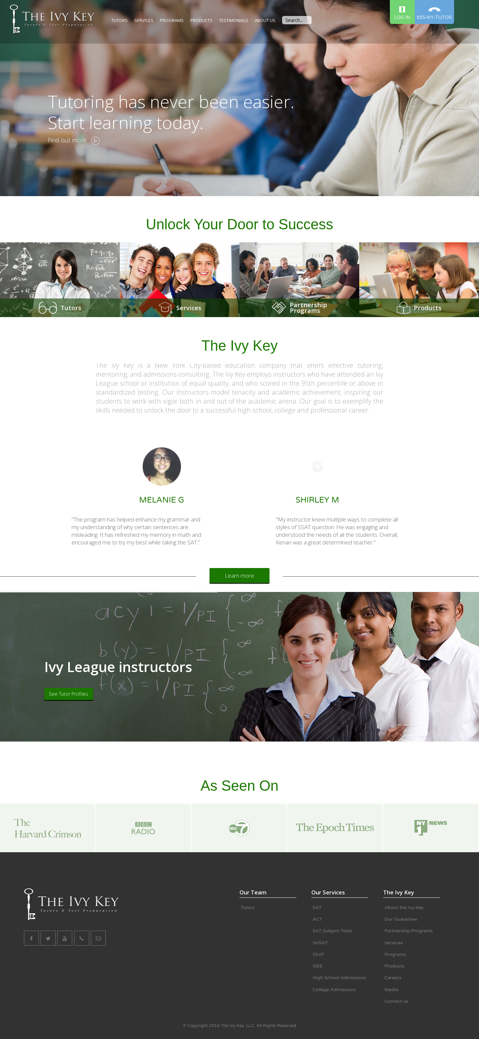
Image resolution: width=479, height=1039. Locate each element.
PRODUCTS (201, 20)
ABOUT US (265, 20)
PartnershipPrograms (308, 307)
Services (188, 307)
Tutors (71, 307)
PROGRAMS (172, 20)
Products (427, 307)
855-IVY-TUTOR (434, 13)
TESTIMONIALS (233, 20)
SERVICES (143, 20)
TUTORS (119, 20)
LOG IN (402, 13)
